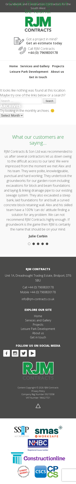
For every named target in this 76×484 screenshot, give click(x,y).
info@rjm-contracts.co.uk (38, 299)
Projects (58, 66)
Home (13, 66)
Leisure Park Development (29, 72)
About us (57, 72)
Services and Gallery (35, 66)
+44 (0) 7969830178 (41, 287)
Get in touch (38, 77)
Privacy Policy (38, 390)
